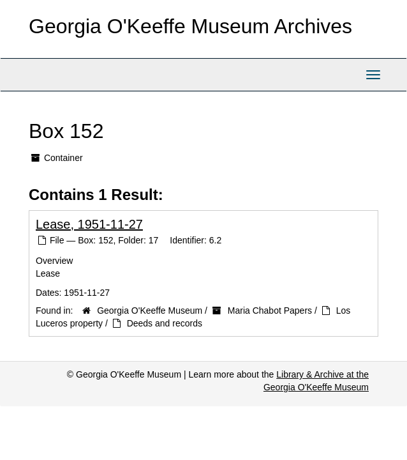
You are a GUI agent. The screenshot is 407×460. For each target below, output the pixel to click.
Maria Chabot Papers (270, 310)
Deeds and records (164, 323)
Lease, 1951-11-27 (89, 224)
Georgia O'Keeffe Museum (149, 310)
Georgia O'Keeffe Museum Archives (190, 26)
